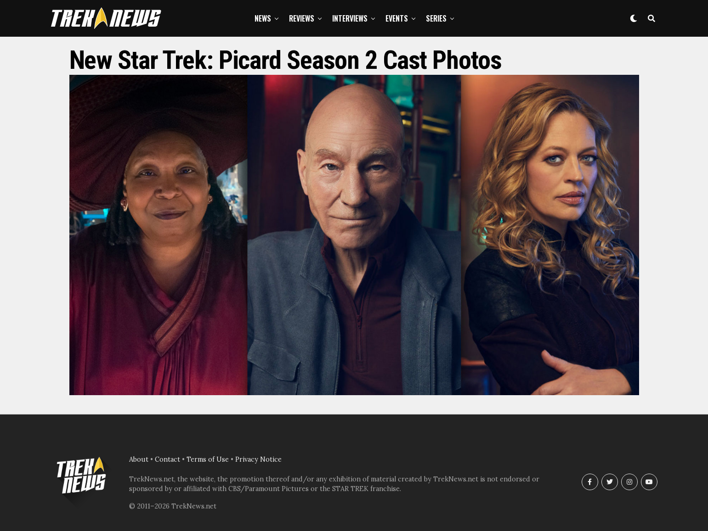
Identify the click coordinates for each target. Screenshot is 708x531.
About (138, 459)
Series (436, 18)
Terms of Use (208, 459)
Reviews (301, 18)
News (263, 18)
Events (396, 18)
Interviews (350, 18)
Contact (167, 459)
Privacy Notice (258, 459)
